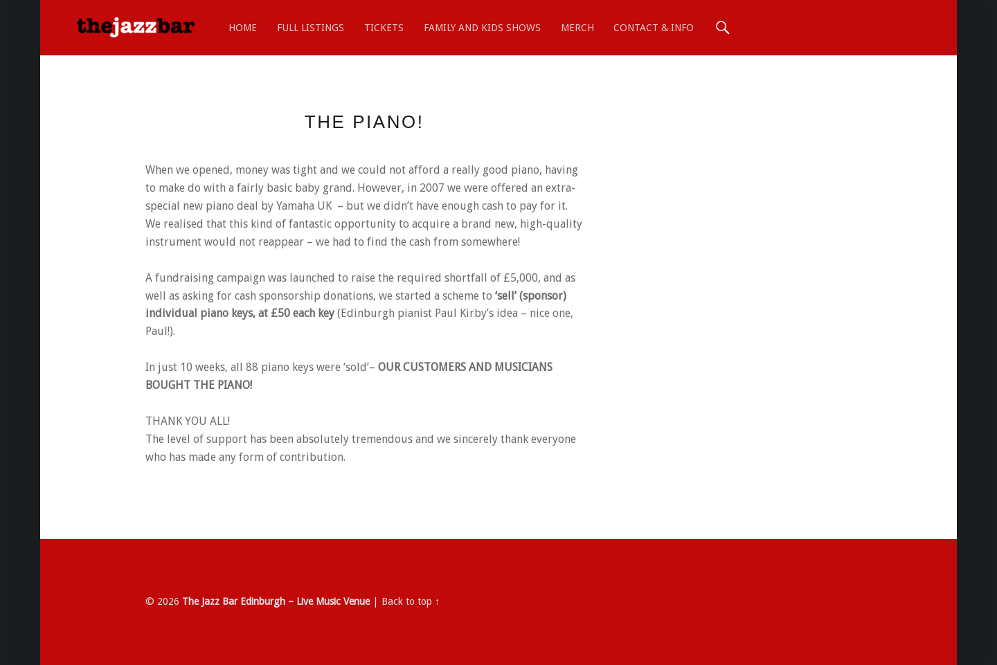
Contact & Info (653, 27)
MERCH (577, 27)
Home (242, 27)
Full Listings (310, 27)
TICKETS (384, 27)
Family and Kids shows (482, 27)
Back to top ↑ (410, 601)
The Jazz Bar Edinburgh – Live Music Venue (276, 601)
